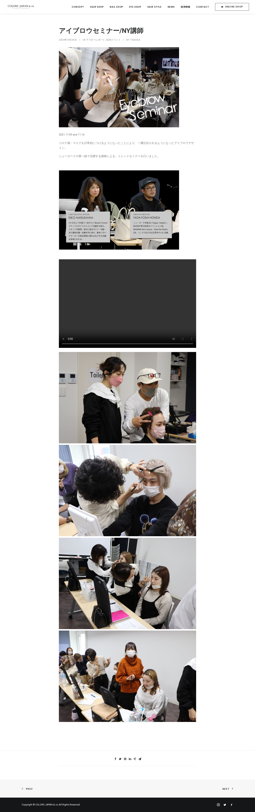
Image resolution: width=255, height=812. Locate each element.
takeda (135, 39)
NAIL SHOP (116, 6)
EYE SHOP (135, 6)
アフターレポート (95, 39)
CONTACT (202, 6)
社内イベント (113, 39)
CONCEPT (78, 6)
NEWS (171, 6)
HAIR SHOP (97, 6)
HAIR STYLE (154, 6)
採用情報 (185, 6)
